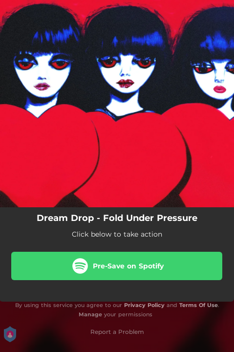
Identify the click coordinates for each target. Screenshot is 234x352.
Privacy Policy (144, 305)
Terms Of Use (198, 305)
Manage (90, 314)
